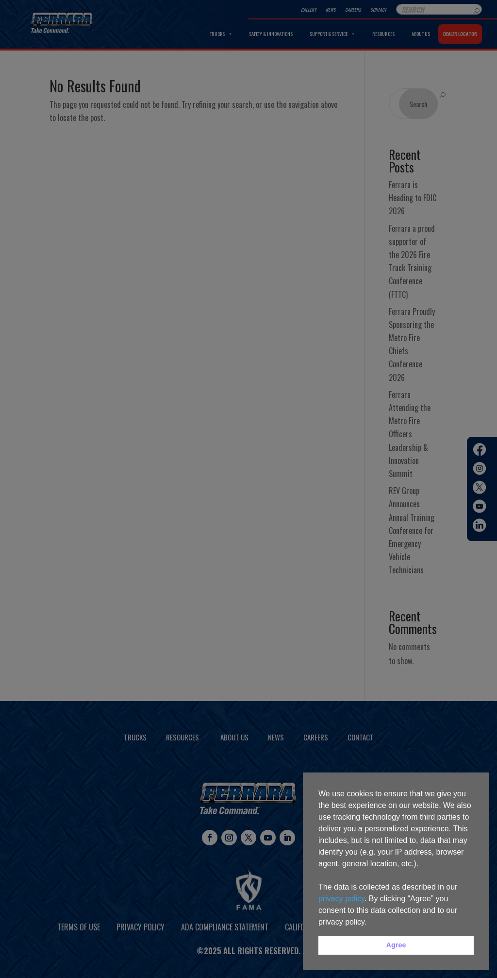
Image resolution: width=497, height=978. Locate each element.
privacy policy (341, 898)
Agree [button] (396, 945)
